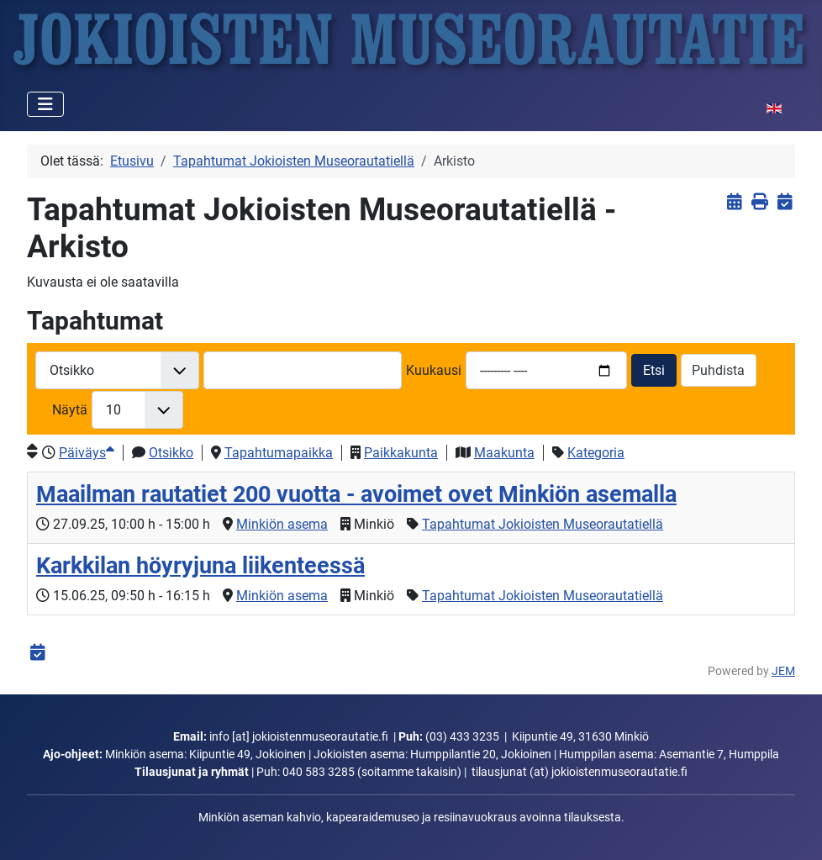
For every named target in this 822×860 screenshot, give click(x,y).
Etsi (654, 370)
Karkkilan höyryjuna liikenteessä (200, 565)
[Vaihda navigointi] (45, 104)
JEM (783, 671)
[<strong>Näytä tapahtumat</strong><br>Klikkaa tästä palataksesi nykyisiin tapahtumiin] (734, 201)
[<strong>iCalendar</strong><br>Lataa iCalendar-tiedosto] (784, 201)
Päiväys (86, 453)
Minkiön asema (282, 524)
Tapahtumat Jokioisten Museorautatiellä (542, 524)
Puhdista (718, 370)
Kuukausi (433, 370)
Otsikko (171, 453)
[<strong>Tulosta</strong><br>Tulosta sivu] (759, 201)
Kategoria (595, 453)
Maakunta (504, 453)
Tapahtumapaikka (278, 453)
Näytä (69, 410)
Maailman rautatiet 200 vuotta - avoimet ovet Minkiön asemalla (356, 494)
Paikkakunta (401, 453)
